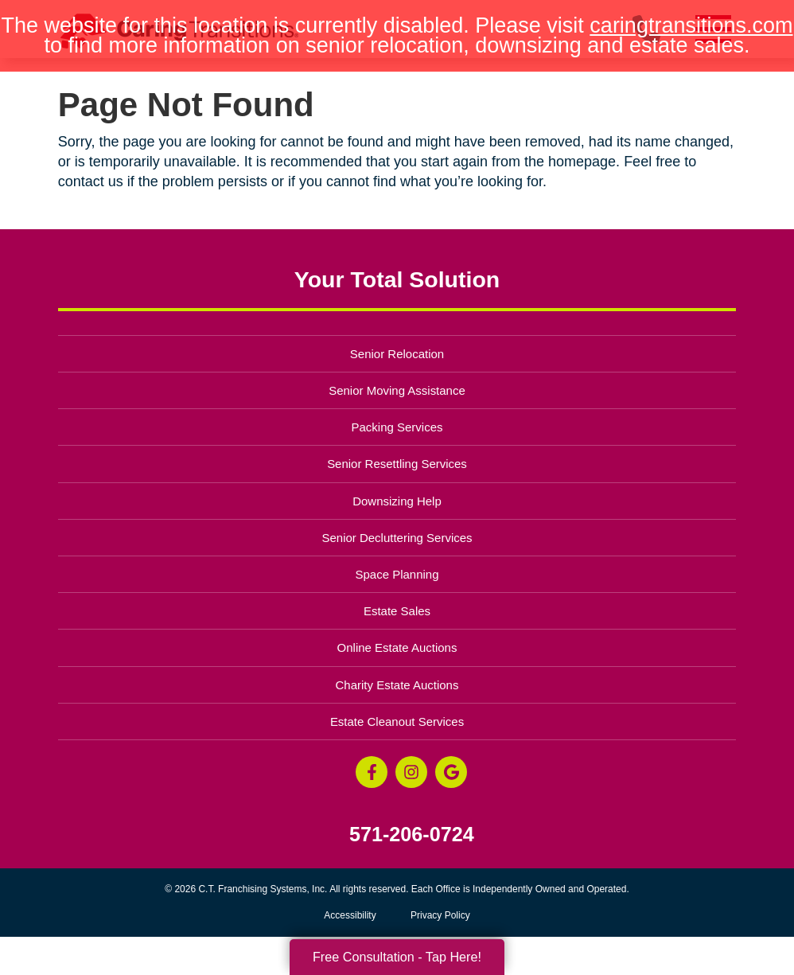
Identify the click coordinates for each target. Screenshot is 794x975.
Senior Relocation (397, 354)
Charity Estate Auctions (397, 685)
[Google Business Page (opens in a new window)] (451, 772)
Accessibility (350, 915)
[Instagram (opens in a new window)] (411, 772)
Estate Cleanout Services (397, 721)
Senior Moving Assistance (397, 390)
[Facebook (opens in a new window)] (371, 772)
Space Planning (397, 574)
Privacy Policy (440, 915)
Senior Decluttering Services (396, 537)
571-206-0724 (411, 834)
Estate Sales (397, 611)
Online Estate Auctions (397, 647)
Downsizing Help (397, 501)
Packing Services (397, 427)
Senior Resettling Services (397, 463)
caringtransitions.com (691, 25)
